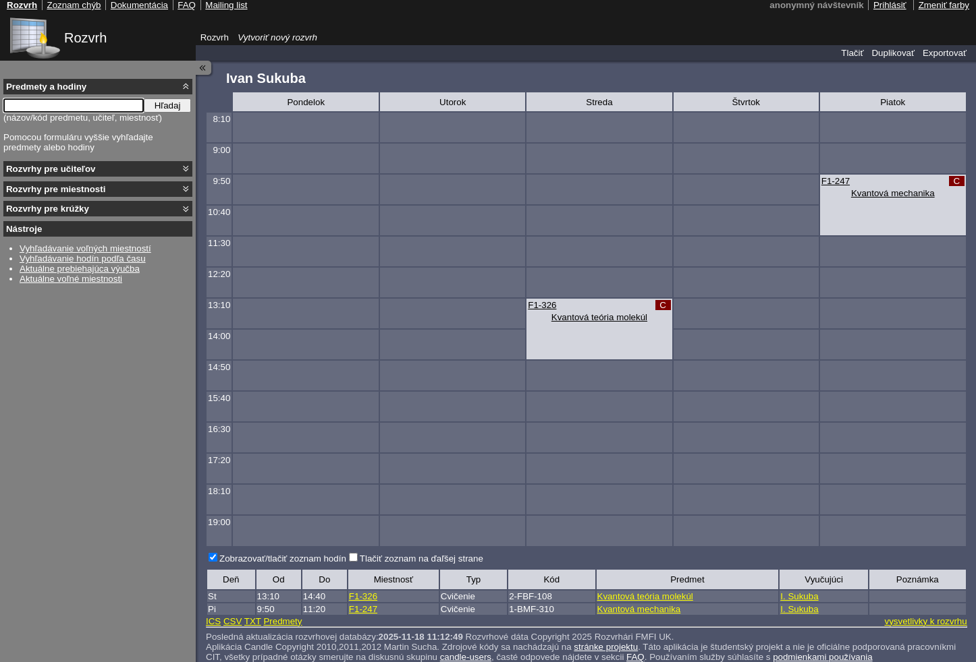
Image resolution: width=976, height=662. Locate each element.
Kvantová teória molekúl (599, 317)
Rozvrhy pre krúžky (47, 209)
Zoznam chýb (74, 5)
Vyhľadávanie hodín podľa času (83, 258)
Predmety (282, 621)
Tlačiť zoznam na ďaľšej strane (421, 558)
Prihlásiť (889, 5)
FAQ (187, 5)
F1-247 (835, 181)
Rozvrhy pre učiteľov (51, 169)
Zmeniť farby (944, 5)
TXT (252, 621)
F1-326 (542, 305)
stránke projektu (606, 647)
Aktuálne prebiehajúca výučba (80, 269)
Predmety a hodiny (46, 87)
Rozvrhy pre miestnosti (55, 189)
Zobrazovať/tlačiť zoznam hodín (282, 558)
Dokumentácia (139, 5)
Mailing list (226, 5)
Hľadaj (168, 105)
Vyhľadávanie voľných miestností (85, 248)
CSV (232, 621)
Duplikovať (893, 53)
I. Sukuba (799, 596)
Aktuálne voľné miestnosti (71, 279)
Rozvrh (85, 37)
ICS (213, 621)
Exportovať (945, 53)
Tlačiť (852, 53)
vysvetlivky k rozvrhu (925, 621)
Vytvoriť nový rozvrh (277, 37)
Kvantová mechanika (893, 193)
